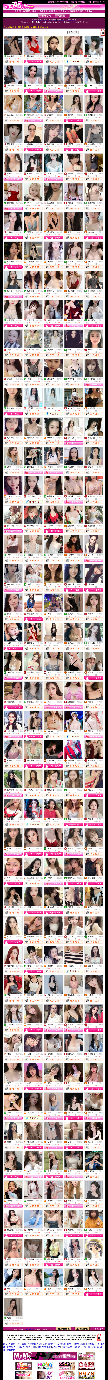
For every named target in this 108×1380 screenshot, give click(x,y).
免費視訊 (19, 56)
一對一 (80, 56)
